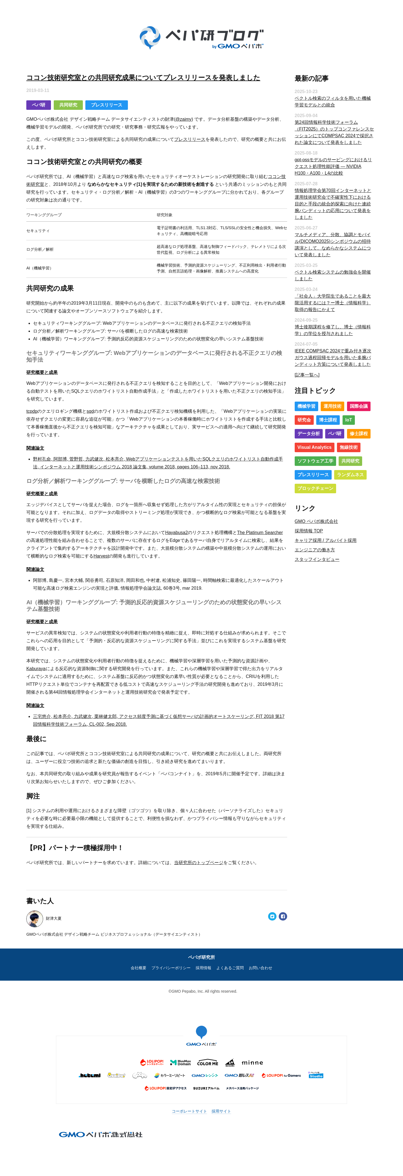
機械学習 (302, 405)
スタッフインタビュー (312, 558)
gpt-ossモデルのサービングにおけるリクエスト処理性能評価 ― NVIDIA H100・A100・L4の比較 (329, 165)
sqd (98, 407)
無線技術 (344, 446)
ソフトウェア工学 (311, 459)
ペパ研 (46, 101)
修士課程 (355, 432)
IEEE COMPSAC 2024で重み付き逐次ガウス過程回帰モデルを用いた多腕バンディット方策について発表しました (328, 356)
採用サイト (221, 1107)
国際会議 (355, 405)
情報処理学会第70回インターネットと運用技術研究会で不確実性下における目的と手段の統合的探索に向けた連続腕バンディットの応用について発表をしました (328, 202)
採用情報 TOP (304, 529)
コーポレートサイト (189, 1107)
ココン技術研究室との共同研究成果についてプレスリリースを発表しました (151, 73)
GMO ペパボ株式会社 (312, 520)
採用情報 (203, 964)
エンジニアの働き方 (310, 548)
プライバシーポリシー (171, 964)
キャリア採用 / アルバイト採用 (321, 539)
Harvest (149, 552)
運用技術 (328, 405)
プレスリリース (114, 101)
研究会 (300, 418)
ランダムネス (346, 473)
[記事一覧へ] (302, 373)
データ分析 (304, 432)
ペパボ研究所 (201, 953)
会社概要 (138, 964)
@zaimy (191, 115)
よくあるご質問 (230, 964)
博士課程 (324, 418)
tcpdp (39, 407)
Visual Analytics (310, 446)
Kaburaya (44, 664)
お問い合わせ (260, 964)
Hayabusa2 (184, 528)
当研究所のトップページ (206, 858)
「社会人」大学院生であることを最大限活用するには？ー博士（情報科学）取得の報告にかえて (328, 301)
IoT (344, 418)
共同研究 (76, 101)
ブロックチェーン (311, 487)
